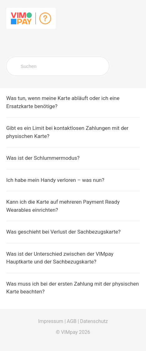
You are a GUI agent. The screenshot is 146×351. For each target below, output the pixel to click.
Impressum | (52, 321)
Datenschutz (94, 321)
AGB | (73, 321)
